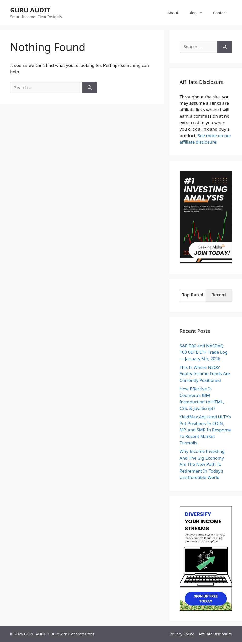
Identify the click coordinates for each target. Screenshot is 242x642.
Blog (198, 12)
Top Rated (192, 295)
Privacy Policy (182, 633)
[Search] (89, 88)
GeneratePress (81, 633)
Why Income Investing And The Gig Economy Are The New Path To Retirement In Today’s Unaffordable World (202, 464)
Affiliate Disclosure (215, 633)
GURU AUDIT (30, 10)
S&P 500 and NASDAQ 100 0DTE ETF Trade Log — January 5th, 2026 (204, 352)
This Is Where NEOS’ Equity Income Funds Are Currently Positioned (205, 373)
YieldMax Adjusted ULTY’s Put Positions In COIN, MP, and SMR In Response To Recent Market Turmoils (206, 430)
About (172, 12)
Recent (218, 295)
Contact (220, 12)
